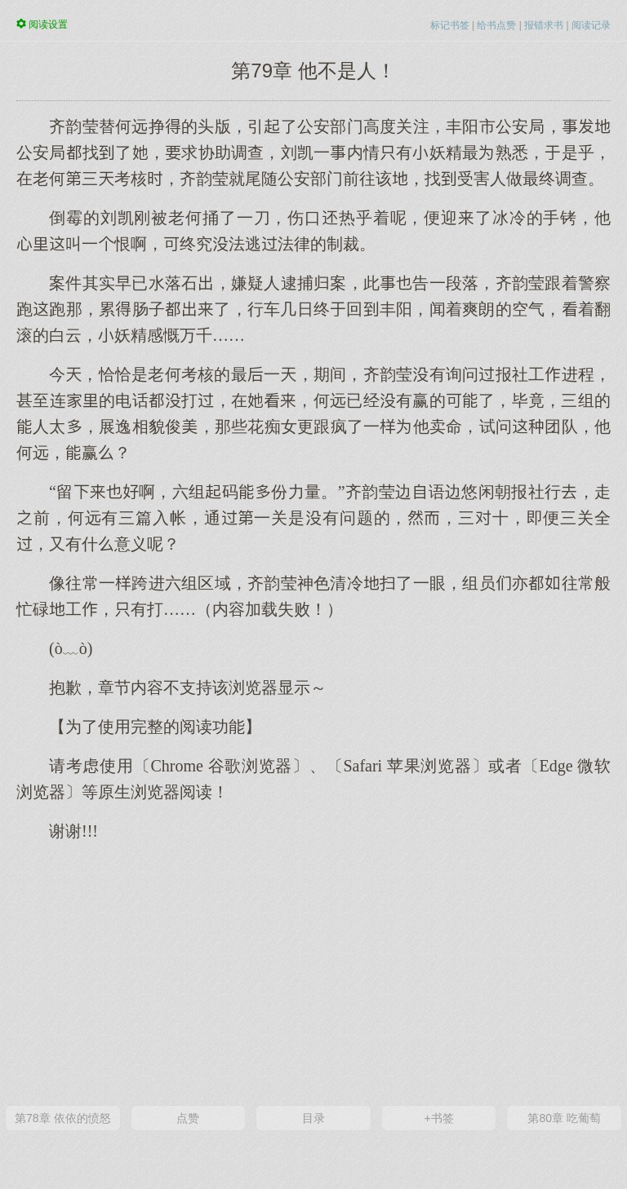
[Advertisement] (313, 972)
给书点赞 (496, 25)
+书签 (438, 1118)
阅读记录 (591, 25)
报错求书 (543, 25)
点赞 (187, 1118)
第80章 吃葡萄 (563, 1118)
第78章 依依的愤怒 (62, 1118)
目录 (313, 1118)
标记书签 (449, 25)
